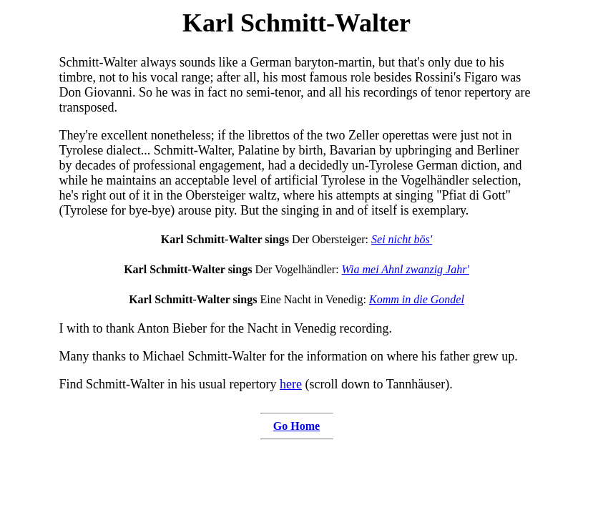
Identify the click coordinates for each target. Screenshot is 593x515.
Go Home (296, 426)
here (291, 384)
